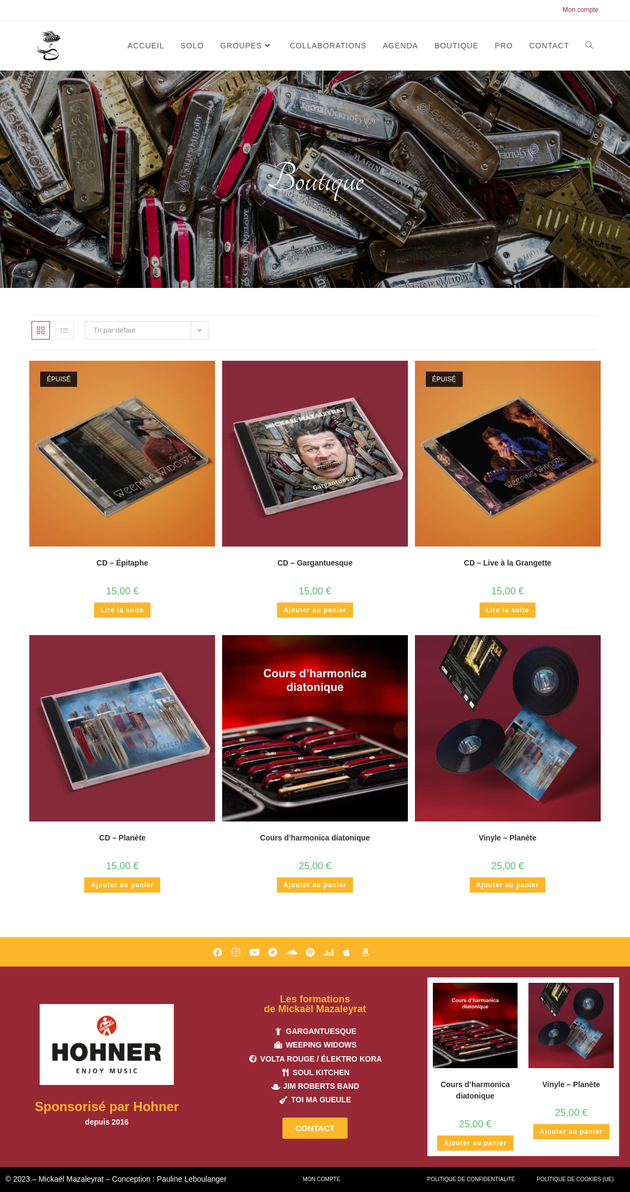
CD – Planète (122, 837)
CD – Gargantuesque (315, 563)
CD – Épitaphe (122, 563)
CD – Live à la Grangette (507, 563)
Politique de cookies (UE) (575, 1179)
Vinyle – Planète (507, 837)
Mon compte (580, 10)
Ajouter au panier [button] (315, 610)
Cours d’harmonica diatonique (315, 837)
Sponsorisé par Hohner (107, 1106)
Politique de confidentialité (471, 1179)
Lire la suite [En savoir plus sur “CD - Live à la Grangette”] (508, 610)
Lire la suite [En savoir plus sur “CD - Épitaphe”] (122, 610)
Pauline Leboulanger (191, 1179)
